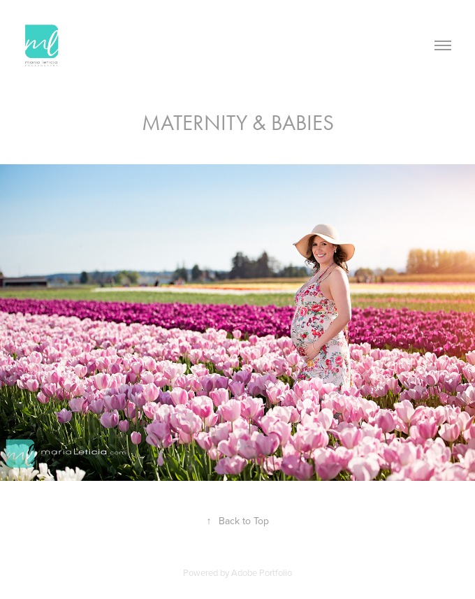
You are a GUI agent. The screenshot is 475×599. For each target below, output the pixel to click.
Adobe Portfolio (261, 572)
